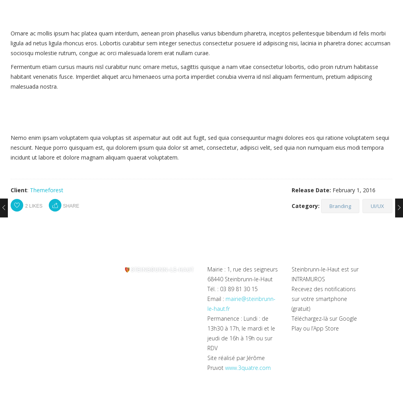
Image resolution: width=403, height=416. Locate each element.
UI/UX (377, 206)
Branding (340, 206)
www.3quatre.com (248, 367)
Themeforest (46, 190)
